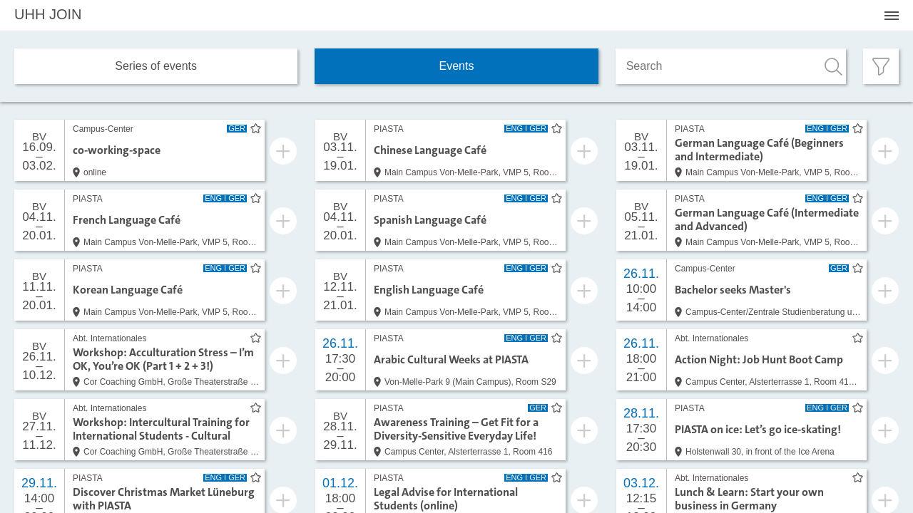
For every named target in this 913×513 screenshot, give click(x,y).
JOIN (47, 14)
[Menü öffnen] (891, 15)
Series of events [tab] (156, 66)
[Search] (731, 66)
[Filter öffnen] (881, 66)
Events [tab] (456, 66)
